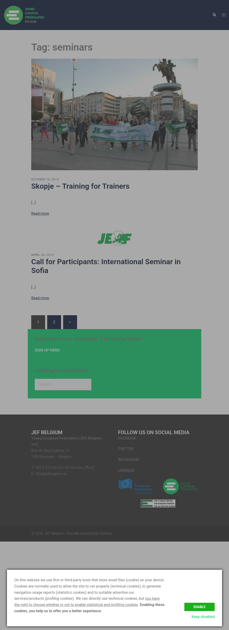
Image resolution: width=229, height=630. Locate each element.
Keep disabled (203, 617)
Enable (200, 607)
